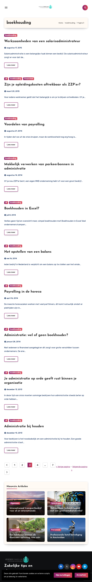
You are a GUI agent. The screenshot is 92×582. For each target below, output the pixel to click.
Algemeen (15, 503)
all (6, 79)
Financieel (28, 79)
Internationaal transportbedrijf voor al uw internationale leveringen (26, 511)
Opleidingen (56, 503)
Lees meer (11, 65)
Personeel (55, 530)
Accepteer (81, 575)
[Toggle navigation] (6, 7)
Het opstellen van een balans (27, 252)
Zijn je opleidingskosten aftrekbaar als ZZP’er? (42, 84)
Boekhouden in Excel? (21, 208)
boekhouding (10, 35)
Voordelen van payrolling (24, 124)
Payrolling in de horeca (22, 291)
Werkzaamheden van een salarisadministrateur (42, 41)
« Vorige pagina (63, 467)
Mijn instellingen (63, 575)
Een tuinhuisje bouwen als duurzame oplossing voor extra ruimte (26, 537)
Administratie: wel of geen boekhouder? (36, 335)
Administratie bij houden (24, 426)
